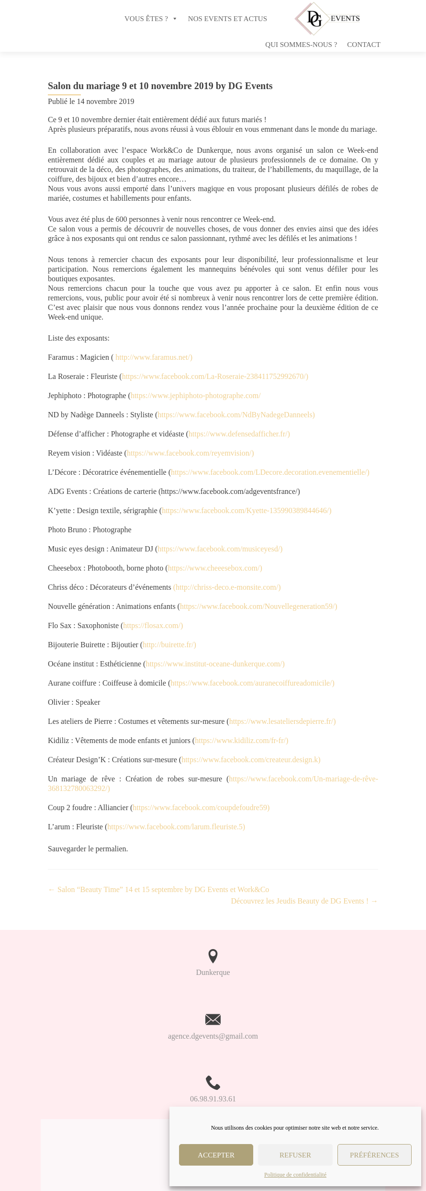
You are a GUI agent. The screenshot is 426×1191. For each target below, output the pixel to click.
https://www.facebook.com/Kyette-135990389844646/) (246, 510)
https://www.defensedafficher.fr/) (239, 434)
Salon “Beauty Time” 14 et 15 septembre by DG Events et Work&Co (158, 889)
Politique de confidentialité (295, 1174)
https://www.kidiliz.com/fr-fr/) (241, 740)
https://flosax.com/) (153, 625)
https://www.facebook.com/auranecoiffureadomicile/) (252, 683)
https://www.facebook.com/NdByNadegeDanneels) (236, 415)
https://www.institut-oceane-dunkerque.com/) (215, 664)
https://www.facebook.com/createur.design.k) (250, 760)
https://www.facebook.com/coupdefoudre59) (201, 807)
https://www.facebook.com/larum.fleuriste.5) (176, 827)
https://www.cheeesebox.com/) (215, 568)
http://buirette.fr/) (169, 645)
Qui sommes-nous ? (301, 44)
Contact (364, 44)
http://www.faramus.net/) (153, 357)
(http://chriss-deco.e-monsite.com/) (227, 587)
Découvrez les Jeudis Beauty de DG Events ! (304, 901)
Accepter (216, 1155)
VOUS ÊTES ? (146, 19)
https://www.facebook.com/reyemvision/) (190, 453)
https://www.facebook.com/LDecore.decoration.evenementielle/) (270, 472)
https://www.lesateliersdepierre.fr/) (282, 721)
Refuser (295, 1155)
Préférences (374, 1155)
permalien (111, 849)
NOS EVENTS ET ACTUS (227, 19)
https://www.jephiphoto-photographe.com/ (196, 395)
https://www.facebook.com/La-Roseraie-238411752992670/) (215, 376)
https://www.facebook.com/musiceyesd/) (219, 549)
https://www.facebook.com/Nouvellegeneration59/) (258, 606)
